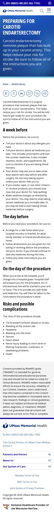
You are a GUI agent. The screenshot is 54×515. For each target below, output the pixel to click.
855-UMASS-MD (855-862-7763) (23, 3)
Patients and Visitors (15, 454)
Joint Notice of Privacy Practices (27, 488)
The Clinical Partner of (26, 444)
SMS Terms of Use (27, 481)
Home (5, 84)
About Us (8, 460)
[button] (49, 454)
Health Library (18, 84)
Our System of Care (14, 466)
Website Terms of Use (27, 475)
